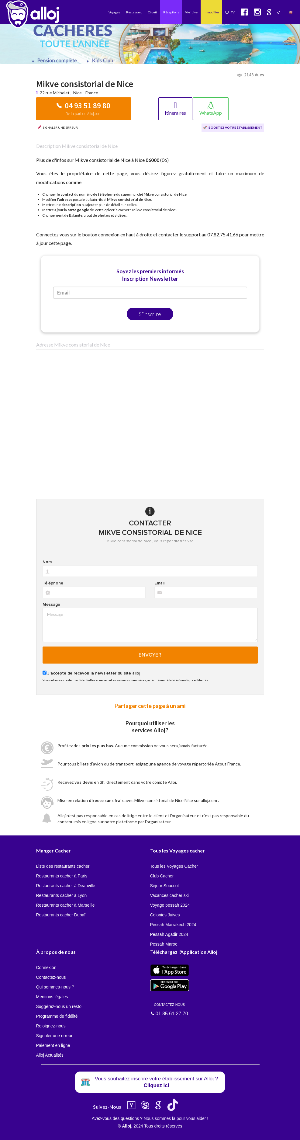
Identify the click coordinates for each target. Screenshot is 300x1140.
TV (230, 12)
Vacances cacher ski (169, 895)
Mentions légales (52, 996)
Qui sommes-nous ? (55, 987)
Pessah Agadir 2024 (169, 934)
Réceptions (171, 12)
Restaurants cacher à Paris (62, 875)
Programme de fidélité (57, 1016)
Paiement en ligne (53, 1045)
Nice (77, 92)
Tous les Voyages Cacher (174, 866)
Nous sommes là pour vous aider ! (176, 1118)
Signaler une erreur (54, 1035)
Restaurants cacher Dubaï (61, 914)
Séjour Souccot (164, 885)
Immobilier (211, 12)
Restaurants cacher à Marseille (65, 905)
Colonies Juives (165, 914)
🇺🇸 (290, 12)
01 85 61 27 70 (169, 1009)
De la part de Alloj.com (84, 113)
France (91, 92)
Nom (47, 562)
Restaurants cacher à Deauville (65, 885)
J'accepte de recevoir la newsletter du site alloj (93, 673)
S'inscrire (150, 314)
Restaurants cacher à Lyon (61, 895)
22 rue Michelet (55, 92)
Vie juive (191, 12)
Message (51, 604)
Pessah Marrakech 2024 (173, 924)
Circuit (152, 12)
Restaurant (134, 12)
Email (159, 583)
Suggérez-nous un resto (58, 1006)
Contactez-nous (51, 977)
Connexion (46, 967)
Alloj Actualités (50, 1055)
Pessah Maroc (163, 944)
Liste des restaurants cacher (63, 866)
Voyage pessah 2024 (170, 905)
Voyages (114, 12)
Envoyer (150, 655)
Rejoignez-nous (51, 1025)
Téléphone (53, 583)
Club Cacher (162, 875)
